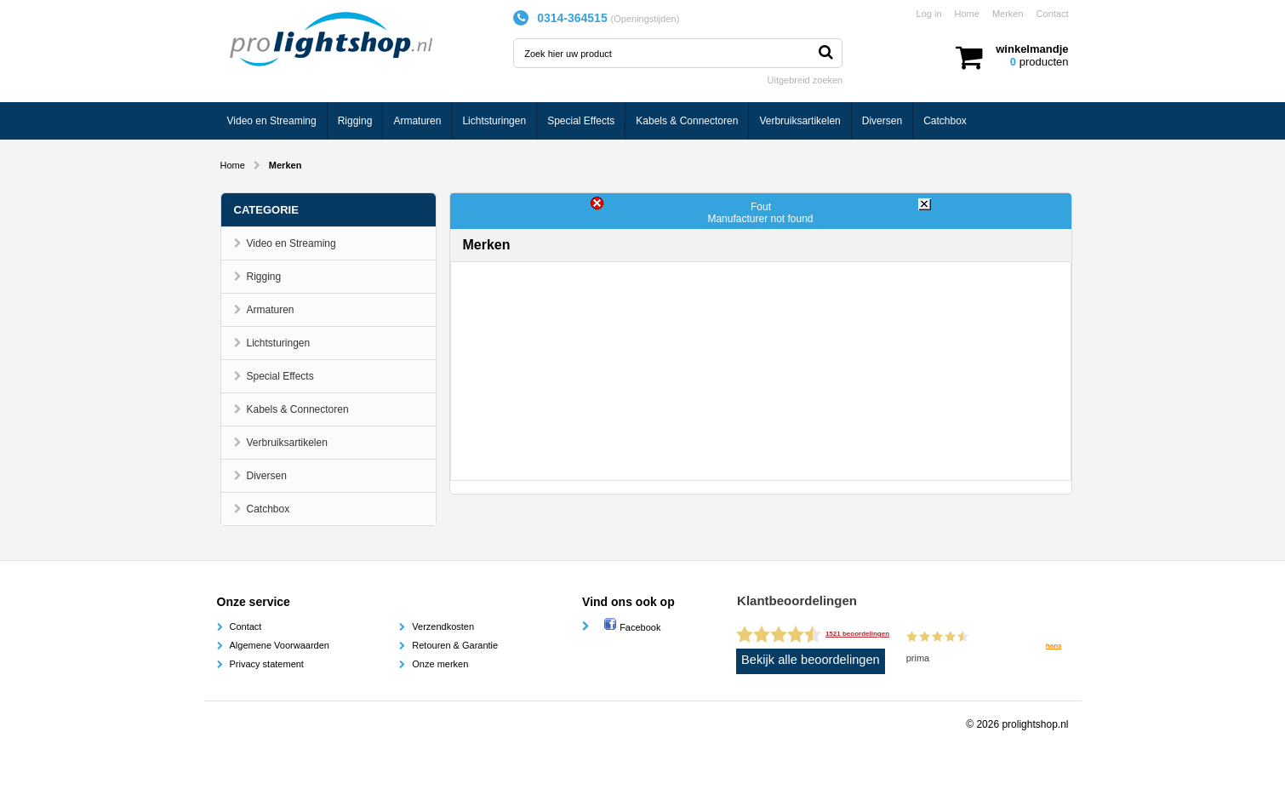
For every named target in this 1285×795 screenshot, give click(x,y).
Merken (1008, 14)
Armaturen (417, 121)
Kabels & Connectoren (687, 121)
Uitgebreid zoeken (805, 80)
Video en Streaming (272, 121)
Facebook (631, 627)
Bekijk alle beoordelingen (810, 659)
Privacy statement (267, 664)
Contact (1053, 14)
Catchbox (945, 121)
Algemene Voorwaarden (279, 645)
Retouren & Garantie (455, 645)
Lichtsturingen (494, 121)
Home (967, 14)
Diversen (882, 121)
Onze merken (440, 664)
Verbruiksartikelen (799, 121)
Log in (929, 14)
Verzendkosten (443, 626)
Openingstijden (645, 19)
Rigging (355, 121)
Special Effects (580, 121)
